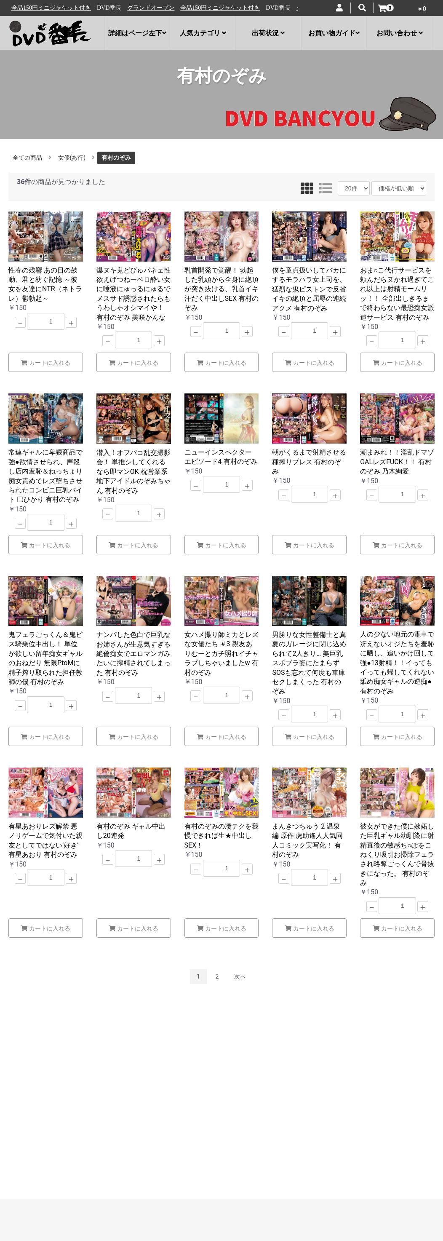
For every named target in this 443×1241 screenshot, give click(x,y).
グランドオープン (39, 8)
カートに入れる (45, 362)
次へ (240, 976)
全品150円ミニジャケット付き (108, 8)
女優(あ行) (72, 157)
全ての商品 (27, 157)
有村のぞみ (116, 157)
